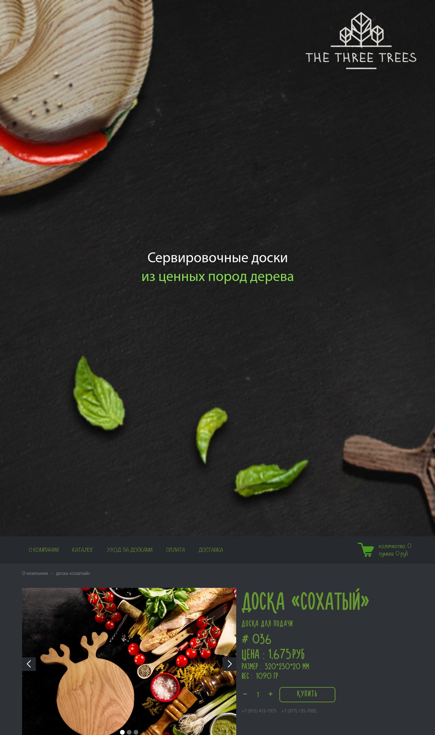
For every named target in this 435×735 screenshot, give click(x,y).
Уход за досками (130, 550)
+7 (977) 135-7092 (298, 711)
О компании (44, 550)
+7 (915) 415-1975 (259, 711)
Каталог (82, 550)
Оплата (175, 550)
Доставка (210, 550)
